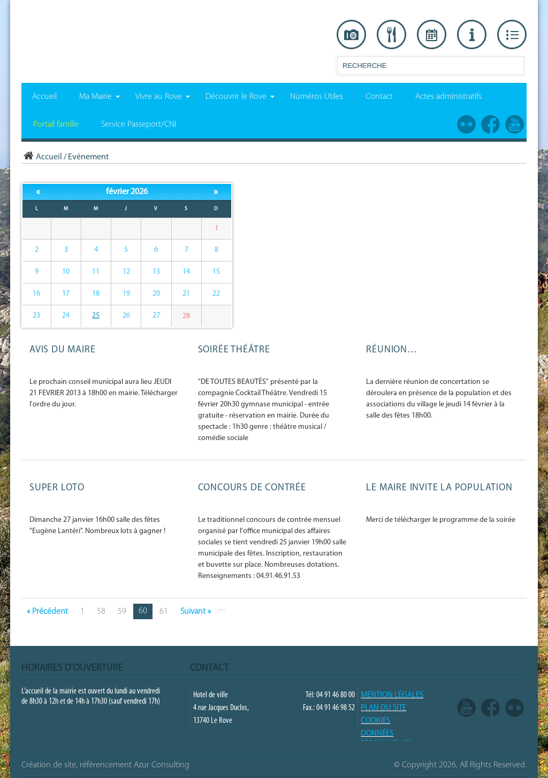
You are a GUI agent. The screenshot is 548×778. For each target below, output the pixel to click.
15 (216, 272)
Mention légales (392, 695)
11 (96, 272)
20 (156, 294)
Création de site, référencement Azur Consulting (105, 765)
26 (126, 316)
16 (36, 294)
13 (156, 272)
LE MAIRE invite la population (439, 488)
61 (163, 611)
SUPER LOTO (57, 488)
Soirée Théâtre (234, 350)
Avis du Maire (62, 350)
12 (126, 272)
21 (186, 294)
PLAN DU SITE (383, 708)
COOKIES (375, 721)
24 (66, 316)
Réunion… (391, 350)
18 (96, 294)
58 (101, 611)
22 (216, 294)
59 (122, 611)
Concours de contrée (252, 488)
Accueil (41, 157)
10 (66, 272)
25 (96, 316)
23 (36, 316)
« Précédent (47, 611)
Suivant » (195, 611)
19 (126, 294)
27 (156, 316)
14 (186, 272)
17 (66, 294)
